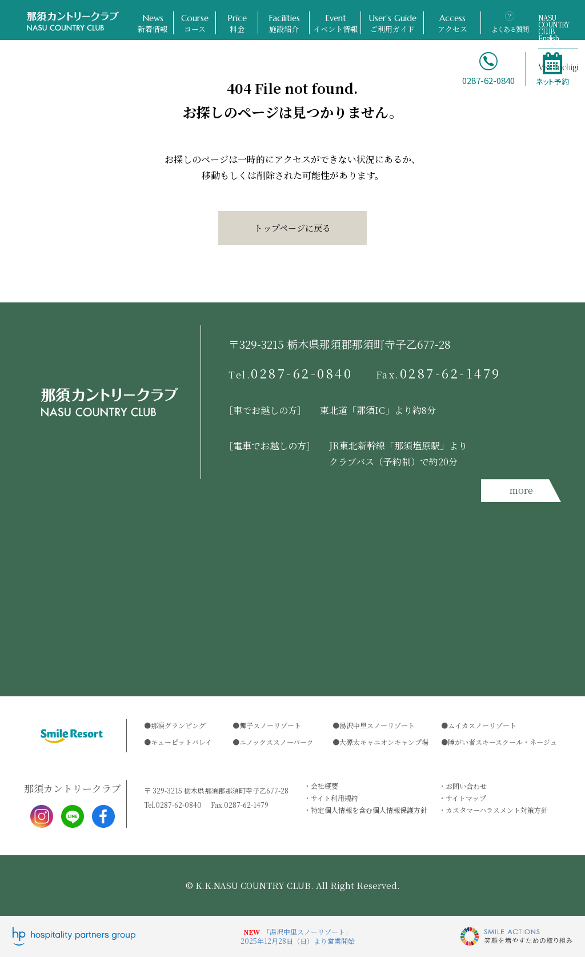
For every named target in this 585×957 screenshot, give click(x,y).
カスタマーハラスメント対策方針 (497, 810)
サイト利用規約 (334, 798)
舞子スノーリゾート (270, 725)
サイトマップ (466, 798)
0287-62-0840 (291, 373)
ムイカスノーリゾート (482, 725)
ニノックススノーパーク (276, 742)
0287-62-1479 (439, 373)
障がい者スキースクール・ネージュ (502, 742)
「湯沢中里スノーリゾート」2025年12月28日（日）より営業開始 (298, 936)
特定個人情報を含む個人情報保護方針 (369, 810)
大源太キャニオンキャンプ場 (383, 742)
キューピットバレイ (181, 742)
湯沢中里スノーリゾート (377, 725)
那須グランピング (178, 725)
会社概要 (324, 786)
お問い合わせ (466, 786)
